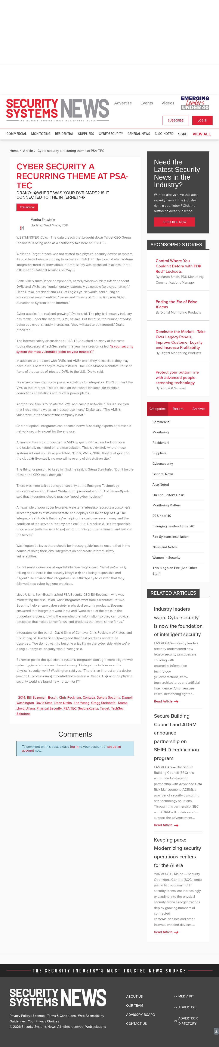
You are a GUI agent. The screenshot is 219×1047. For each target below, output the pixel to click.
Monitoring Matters (166, 505)
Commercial (16, 134)
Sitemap (39, 1016)
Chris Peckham (70, 697)
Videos (167, 103)
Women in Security (166, 558)
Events (147, 103)
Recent (178, 409)
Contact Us (136, 1024)
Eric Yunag (81, 703)
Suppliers (86, 134)
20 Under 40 (161, 516)
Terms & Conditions (61, 1016)
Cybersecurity (111, 134)
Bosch (52, 697)
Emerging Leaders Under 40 (173, 526)
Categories (157, 409)
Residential (64, 134)
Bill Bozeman (36, 697)
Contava (89, 697)
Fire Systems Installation (170, 537)
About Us (134, 996)
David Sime (44, 703)
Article (28, 151)
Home (14, 151)
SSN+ (183, 134)
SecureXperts (88, 708)
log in (74, 747)
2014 (21, 697)
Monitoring (40, 134)
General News (138, 134)
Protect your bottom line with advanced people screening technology (177, 377)
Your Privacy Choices (43, 1021)
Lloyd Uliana (25, 708)
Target (104, 708)
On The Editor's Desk (168, 495)
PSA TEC (70, 708)
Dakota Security (108, 697)
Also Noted (164, 134)
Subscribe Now (174, 222)
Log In (202, 120)
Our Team (134, 1005)
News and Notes (164, 547)
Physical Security (49, 708)
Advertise (123, 103)
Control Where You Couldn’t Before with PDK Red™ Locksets (178, 266)
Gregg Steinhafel (103, 703)
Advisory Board (140, 1015)
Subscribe (175, 120)
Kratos (122, 703)
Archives (198, 409)
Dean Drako (63, 703)
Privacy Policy (20, 1016)
